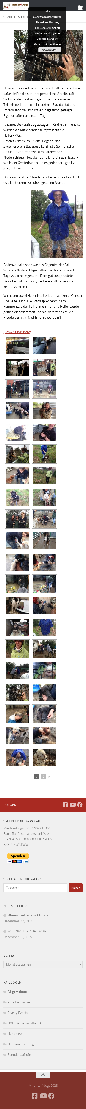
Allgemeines (17, 991)
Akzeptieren (50, 49)
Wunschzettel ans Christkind (31, 915)
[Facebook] (65, 804)
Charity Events (18, 1013)
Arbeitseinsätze (19, 1002)
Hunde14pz (16, 1034)
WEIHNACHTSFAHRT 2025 (27, 931)
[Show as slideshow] (16, 332)
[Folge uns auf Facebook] (80, 804)
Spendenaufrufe (19, 1055)
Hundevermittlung (21, 1044)
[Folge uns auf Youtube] (72, 804)
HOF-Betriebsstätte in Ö (25, 1023)
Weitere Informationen (47, 44)
